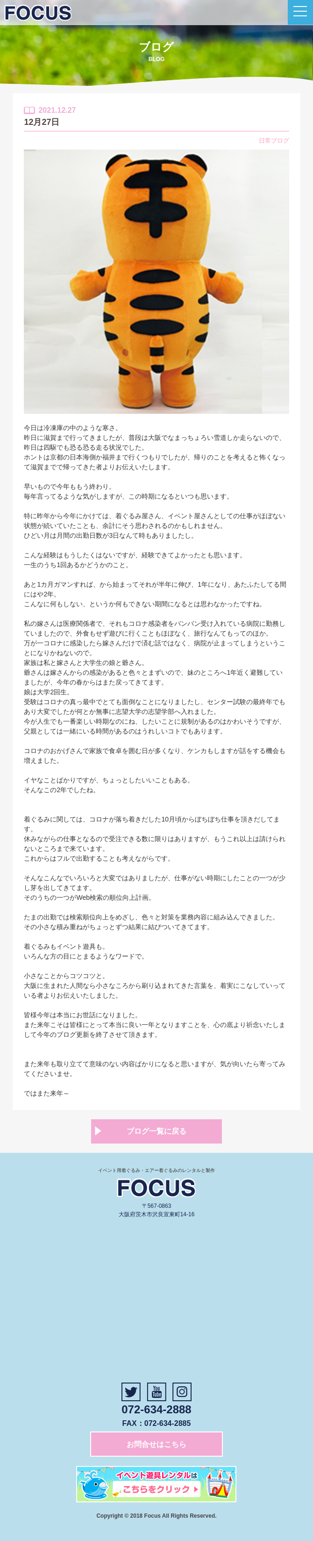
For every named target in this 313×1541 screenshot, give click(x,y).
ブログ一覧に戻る (156, 1131)
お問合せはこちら (156, 1444)
